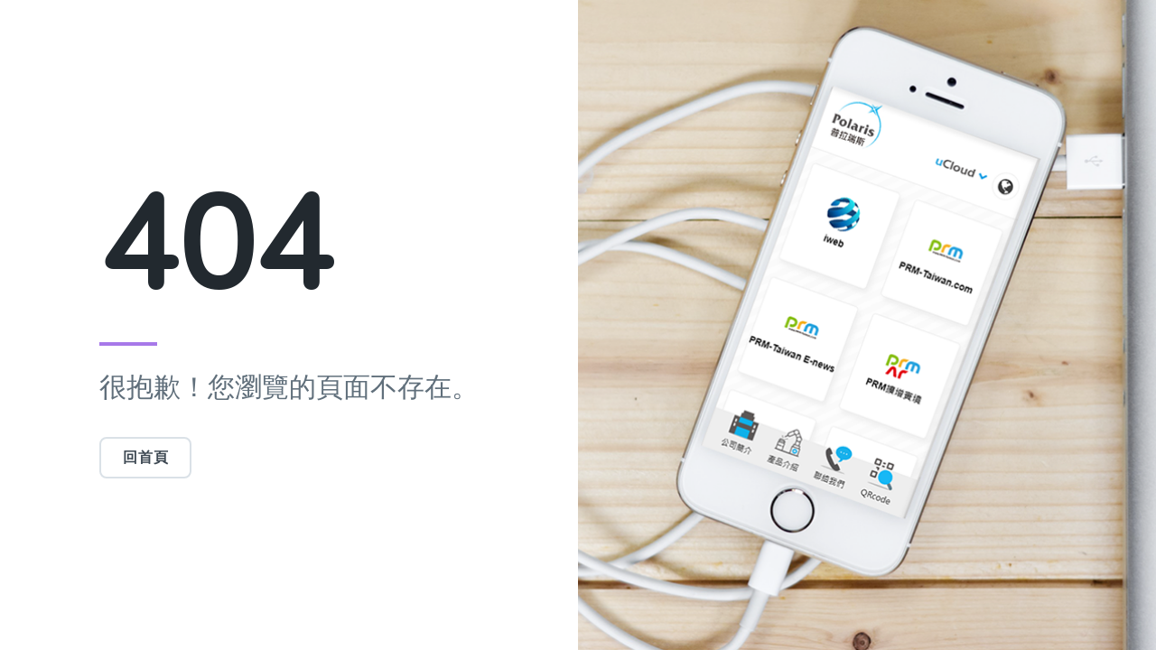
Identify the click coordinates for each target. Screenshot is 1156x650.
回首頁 (145, 458)
